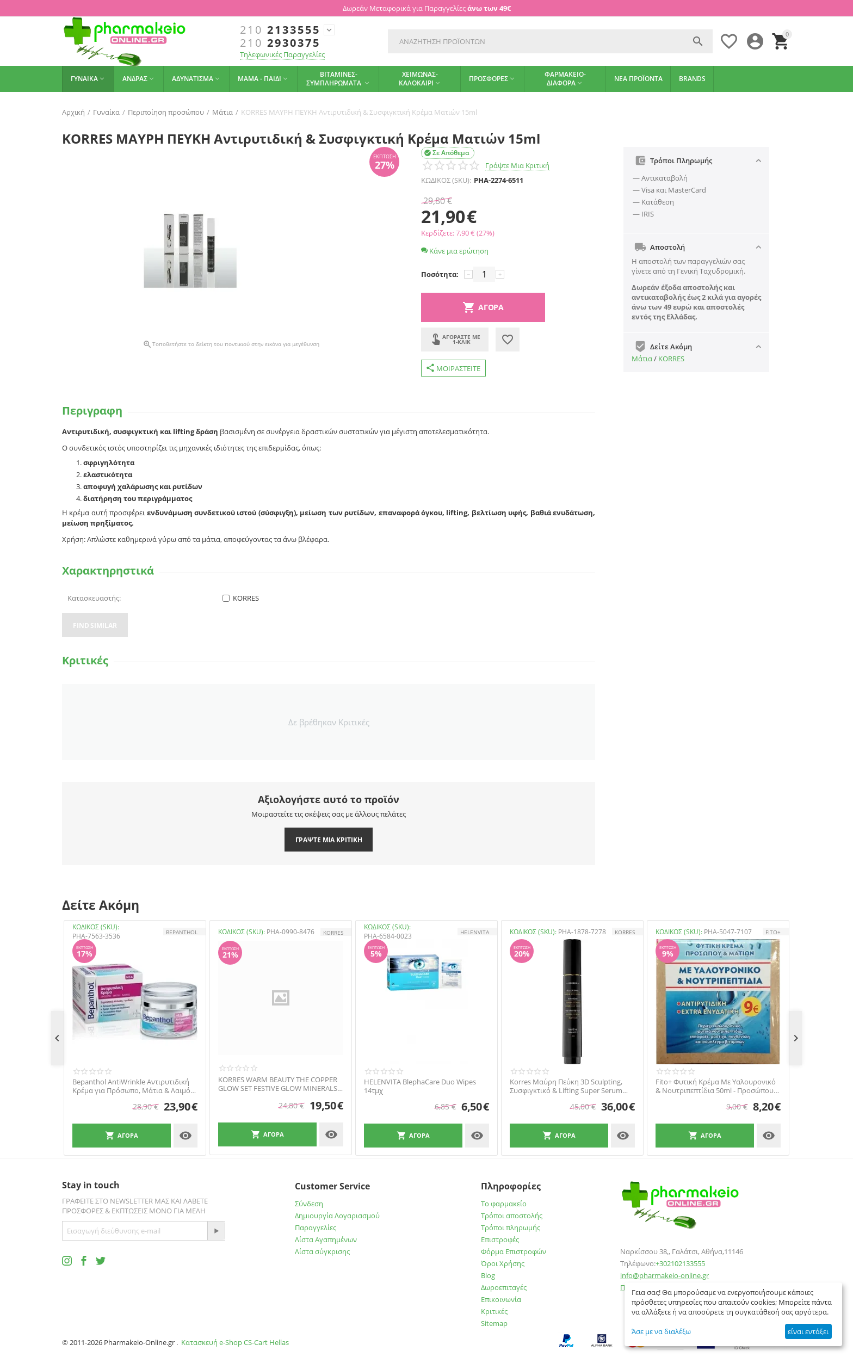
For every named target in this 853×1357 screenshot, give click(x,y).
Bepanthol (181, 932)
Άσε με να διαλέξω (661, 1331)
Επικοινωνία (501, 1299)
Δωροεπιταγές (504, 1287)
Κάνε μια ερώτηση (455, 251)
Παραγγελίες (315, 1227)
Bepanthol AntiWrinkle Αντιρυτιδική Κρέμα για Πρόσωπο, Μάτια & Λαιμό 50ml (131, 1086)
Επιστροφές (500, 1239)
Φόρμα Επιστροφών (513, 1251)
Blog (488, 1275)
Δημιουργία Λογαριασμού (337, 1215)
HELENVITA (474, 932)
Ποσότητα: (440, 274)
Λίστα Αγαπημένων (326, 1239)
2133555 (280, 29)
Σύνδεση (309, 1203)
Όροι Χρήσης (502, 1263)
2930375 (280, 43)
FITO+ (773, 932)
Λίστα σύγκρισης (322, 1251)
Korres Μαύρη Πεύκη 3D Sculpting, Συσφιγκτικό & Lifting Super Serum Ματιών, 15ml (566, 1086)
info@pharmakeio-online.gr (664, 1275)
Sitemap (494, 1323)
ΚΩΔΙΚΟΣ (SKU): (446, 180)
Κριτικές (494, 1311)
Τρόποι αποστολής (511, 1215)
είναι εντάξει (808, 1331)
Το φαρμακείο (504, 1203)
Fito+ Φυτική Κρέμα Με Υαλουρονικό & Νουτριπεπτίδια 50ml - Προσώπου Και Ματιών (716, 1086)
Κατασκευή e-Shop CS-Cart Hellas (235, 1342)
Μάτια (642, 358)
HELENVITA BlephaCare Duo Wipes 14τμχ (420, 1086)
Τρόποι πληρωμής (510, 1227)
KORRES (671, 358)
